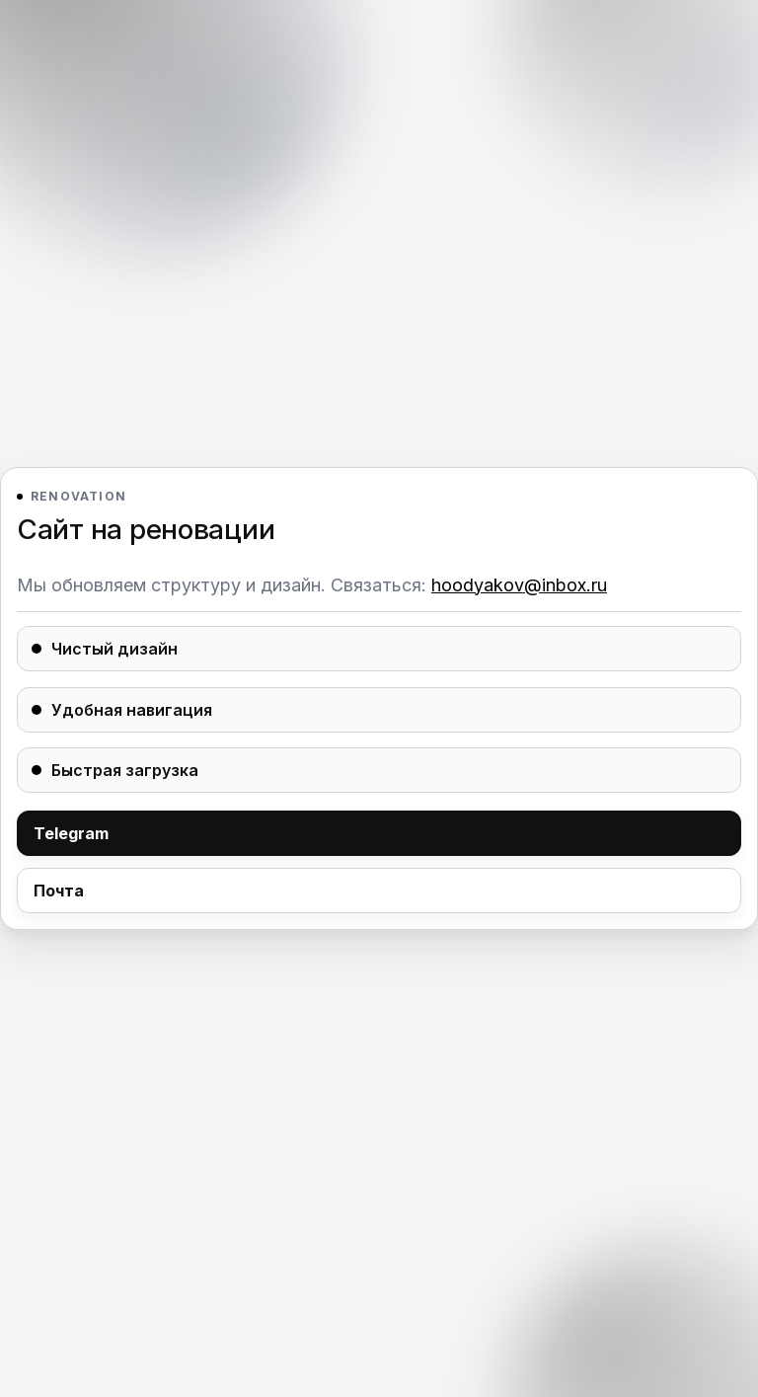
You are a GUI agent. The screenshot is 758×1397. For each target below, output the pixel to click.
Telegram (71, 833)
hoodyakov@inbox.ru (519, 585)
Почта (59, 890)
